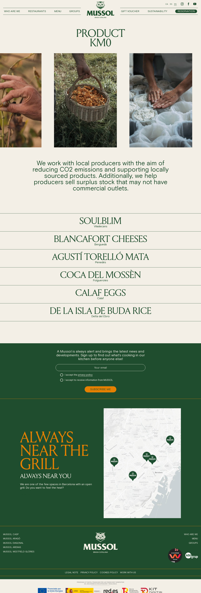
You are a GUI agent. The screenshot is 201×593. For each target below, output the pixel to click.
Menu (57, 11)
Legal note (71, 572)
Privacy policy (89, 572)
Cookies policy (109, 572)
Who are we (12, 11)
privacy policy (85, 374)
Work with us (128, 572)
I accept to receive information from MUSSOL (89, 380)
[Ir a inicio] (100, 10)
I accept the (79, 374)
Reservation (186, 11)
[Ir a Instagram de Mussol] (182, 4)
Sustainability (157, 11)
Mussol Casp (11, 534)
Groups (74, 11)
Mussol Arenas (12, 547)
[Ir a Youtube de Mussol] (194, 4)
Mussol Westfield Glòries (18, 551)
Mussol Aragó (11, 538)
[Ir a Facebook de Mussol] (188, 4)
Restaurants (37, 11)
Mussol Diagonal (13, 543)
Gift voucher (130, 11)
